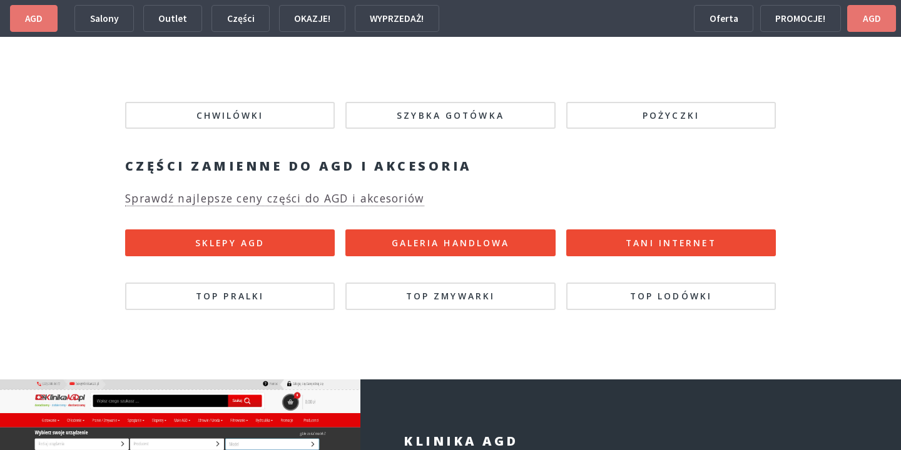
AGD (34, 18)
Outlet (172, 18)
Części (241, 18)
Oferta (724, 18)
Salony (104, 18)
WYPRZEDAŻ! (397, 18)
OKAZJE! (312, 18)
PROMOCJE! (800, 18)
